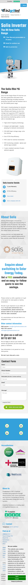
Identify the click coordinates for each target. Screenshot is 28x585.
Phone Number (5, 370)
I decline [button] (17, 578)
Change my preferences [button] (16, 581)
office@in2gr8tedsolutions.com (10, 330)
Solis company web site (11, 200)
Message (4, 390)
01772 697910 (14, 527)
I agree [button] (16, 576)
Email (3, 382)
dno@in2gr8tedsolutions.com (18, 326)
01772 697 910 (8, 338)
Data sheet (8, 196)
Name (3, 364)
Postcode (11, 376)
